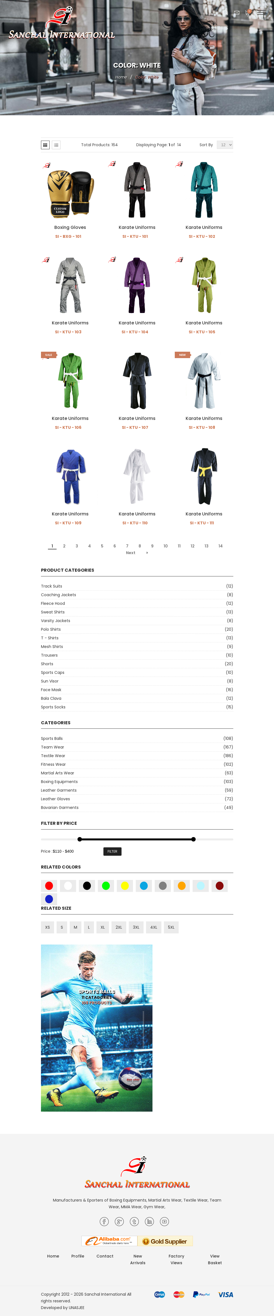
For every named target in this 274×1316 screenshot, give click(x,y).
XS (47, 927)
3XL (136, 927)
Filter (112, 851)
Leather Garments (59, 790)
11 (179, 546)
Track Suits (51, 586)
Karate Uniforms (137, 227)
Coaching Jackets (58, 595)
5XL (171, 927)
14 (221, 546)
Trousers (49, 655)
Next (130, 553)
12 (193, 546)
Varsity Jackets (55, 620)
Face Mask (51, 690)
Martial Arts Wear (57, 773)
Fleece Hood (53, 603)
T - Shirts (50, 638)
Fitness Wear (53, 764)
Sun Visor (50, 681)
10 (166, 546)
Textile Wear (53, 756)
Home (121, 77)
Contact (104, 1256)
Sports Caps (52, 672)
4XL (153, 927)
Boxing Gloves (70, 227)
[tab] (45, 145)
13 (206, 546)
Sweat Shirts (53, 612)
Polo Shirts (51, 629)
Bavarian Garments (60, 807)
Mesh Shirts (52, 646)
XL (103, 927)
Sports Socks (53, 707)
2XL (119, 927)
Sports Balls (52, 738)
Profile (77, 1256)
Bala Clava (51, 698)
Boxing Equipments (59, 781)
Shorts (47, 664)
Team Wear (52, 747)
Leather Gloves (55, 799)
